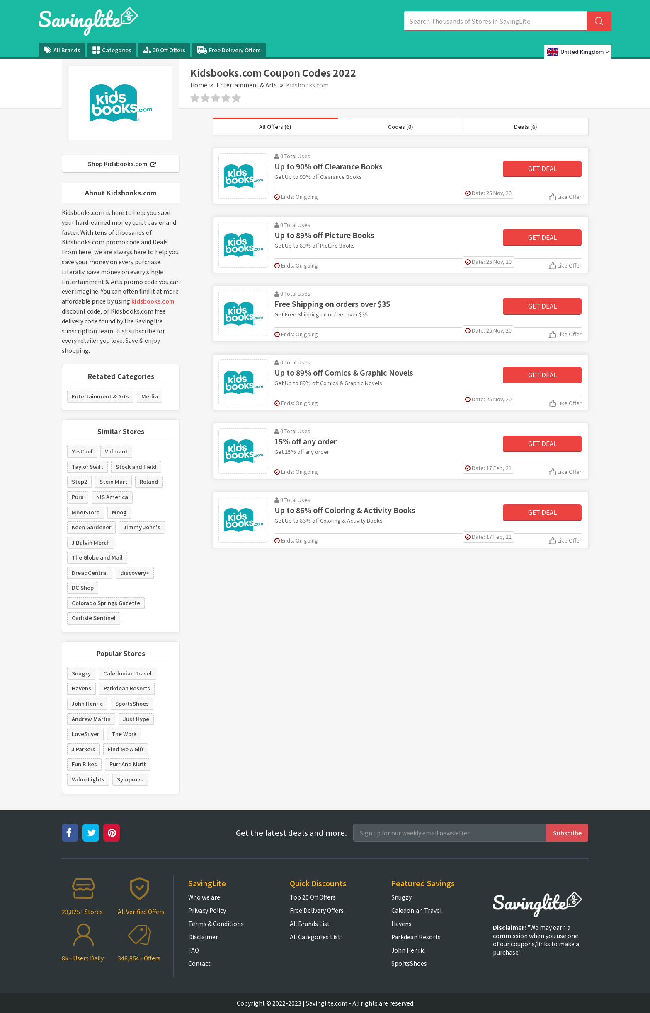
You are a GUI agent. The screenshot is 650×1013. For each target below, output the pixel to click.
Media (149, 396)
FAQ (193, 950)
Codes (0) (400, 126)
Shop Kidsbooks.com (122, 163)
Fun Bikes (84, 764)
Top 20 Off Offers (313, 897)
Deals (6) (525, 126)
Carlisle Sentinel (94, 618)
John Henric (87, 703)
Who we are (204, 897)
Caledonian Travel (127, 673)
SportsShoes (132, 703)
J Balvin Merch (91, 542)
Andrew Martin (91, 719)
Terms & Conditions (216, 923)
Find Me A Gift (126, 749)
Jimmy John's (142, 527)
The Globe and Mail (97, 557)
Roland (149, 481)
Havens (81, 688)
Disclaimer (203, 937)
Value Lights (88, 779)
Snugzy (81, 673)
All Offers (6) (275, 126)
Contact (199, 963)
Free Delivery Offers (229, 50)
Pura (78, 497)
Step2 (79, 481)
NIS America (112, 497)
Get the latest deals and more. (291, 832)
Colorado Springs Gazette (106, 603)
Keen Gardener (91, 527)
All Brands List (310, 923)
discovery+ (134, 572)
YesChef (82, 451)
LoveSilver (85, 734)
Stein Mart (113, 481)
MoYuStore (85, 512)
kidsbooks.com (152, 301)
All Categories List (315, 937)
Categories (111, 50)
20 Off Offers (164, 50)
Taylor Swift (87, 466)
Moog (119, 512)
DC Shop (83, 587)
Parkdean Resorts (127, 688)
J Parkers (83, 749)
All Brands (62, 50)
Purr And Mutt (127, 764)
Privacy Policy (207, 910)
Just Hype (136, 719)
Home (198, 85)
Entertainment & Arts (246, 85)
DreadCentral (90, 572)
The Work (124, 734)
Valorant (116, 451)
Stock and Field (136, 466)
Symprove (130, 779)
